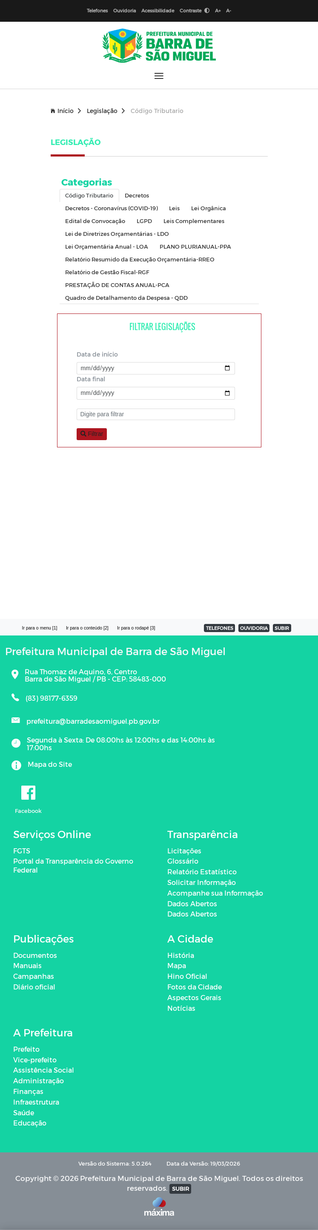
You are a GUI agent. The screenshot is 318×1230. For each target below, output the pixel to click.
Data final (91, 379)
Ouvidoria (124, 10)
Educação (29, 1123)
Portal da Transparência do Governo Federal (73, 865)
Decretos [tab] (137, 195)
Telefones (97, 10)
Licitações (184, 851)
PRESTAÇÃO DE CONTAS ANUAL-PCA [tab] (117, 284)
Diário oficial (34, 987)
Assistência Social (43, 1070)
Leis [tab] (174, 208)
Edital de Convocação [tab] (95, 221)
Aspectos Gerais (194, 997)
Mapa (176, 965)
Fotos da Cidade (194, 987)
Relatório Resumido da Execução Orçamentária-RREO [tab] (140, 259)
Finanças (28, 1091)
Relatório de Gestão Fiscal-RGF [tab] (107, 272)
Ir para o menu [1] (39, 627)
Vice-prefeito (35, 1060)
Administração (38, 1080)
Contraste (194, 10)
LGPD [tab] (144, 221)
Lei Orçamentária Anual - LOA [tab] (106, 246)
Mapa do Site (50, 764)
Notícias (181, 1008)
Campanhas (33, 976)
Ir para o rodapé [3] (136, 627)
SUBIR (282, 628)
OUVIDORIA (254, 628)
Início (66, 110)
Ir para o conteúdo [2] (87, 627)
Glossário (182, 861)
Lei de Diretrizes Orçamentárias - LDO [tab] (117, 233)
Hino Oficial (187, 976)
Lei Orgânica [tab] (208, 208)
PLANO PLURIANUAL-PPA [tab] (195, 246)
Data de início (97, 354)
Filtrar (91, 433)
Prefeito (26, 1049)
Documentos (35, 955)
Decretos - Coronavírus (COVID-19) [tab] (111, 208)
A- (228, 10)
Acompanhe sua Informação (215, 893)
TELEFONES (219, 628)
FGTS (21, 851)
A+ (218, 10)
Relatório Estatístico (202, 871)
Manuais (27, 965)
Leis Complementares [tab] (193, 221)
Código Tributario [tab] (89, 195)
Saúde (23, 1112)
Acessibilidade (157, 10)
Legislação (106, 110)
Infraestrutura (36, 1102)
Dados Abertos (192, 903)
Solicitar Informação (201, 882)
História (180, 955)
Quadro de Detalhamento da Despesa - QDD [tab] (126, 297)
